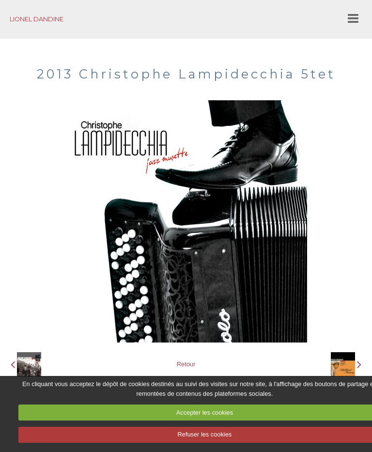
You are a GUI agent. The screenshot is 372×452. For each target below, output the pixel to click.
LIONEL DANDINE (36, 19)
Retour (186, 364)
